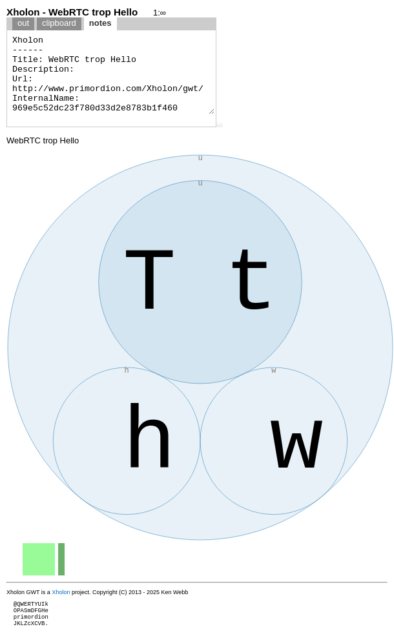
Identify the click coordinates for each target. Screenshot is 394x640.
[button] (219, 124)
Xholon (61, 592)
